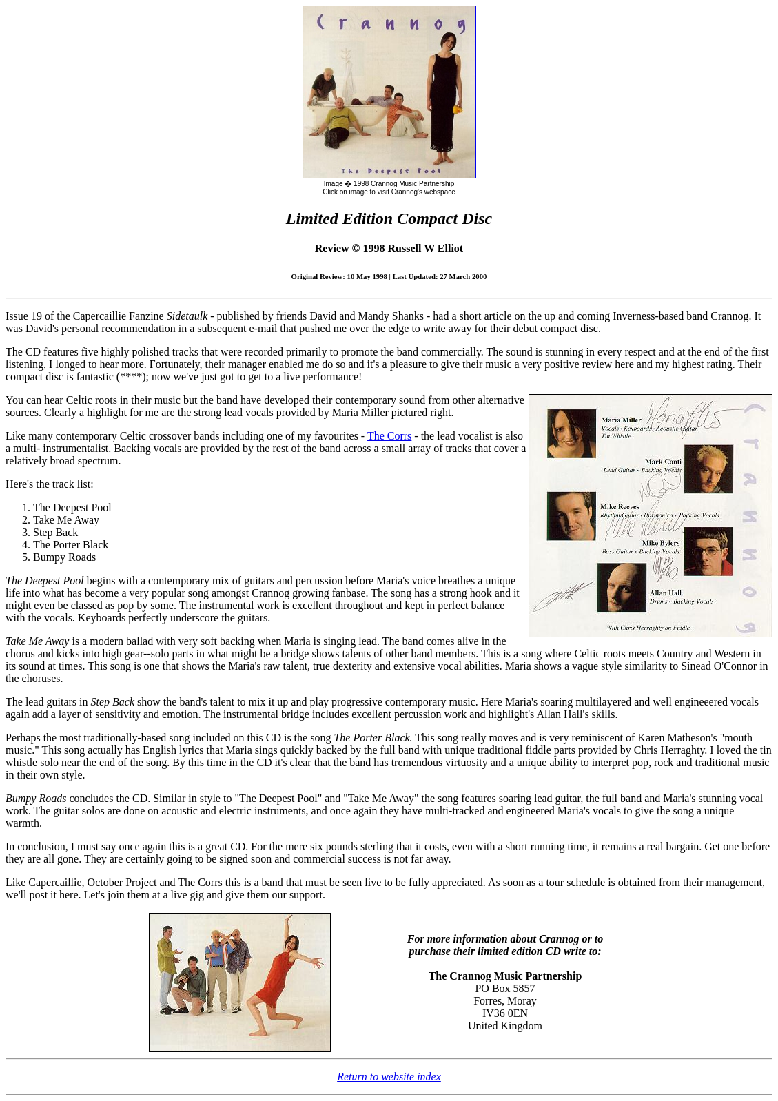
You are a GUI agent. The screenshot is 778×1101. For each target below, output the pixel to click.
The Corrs (389, 436)
